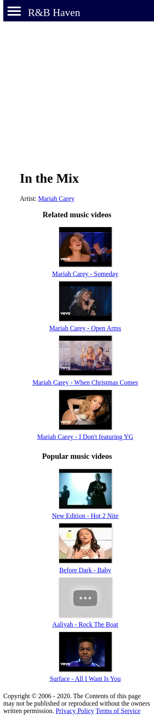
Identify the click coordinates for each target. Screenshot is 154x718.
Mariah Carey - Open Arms (85, 328)
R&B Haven (54, 13)
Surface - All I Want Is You (85, 678)
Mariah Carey (56, 198)
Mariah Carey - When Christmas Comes (85, 382)
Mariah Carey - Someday (85, 273)
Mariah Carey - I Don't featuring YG (85, 436)
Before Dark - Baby (85, 570)
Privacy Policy (75, 710)
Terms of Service (118, 710)
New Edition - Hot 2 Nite (85, 515)
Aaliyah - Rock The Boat (85, 624)
